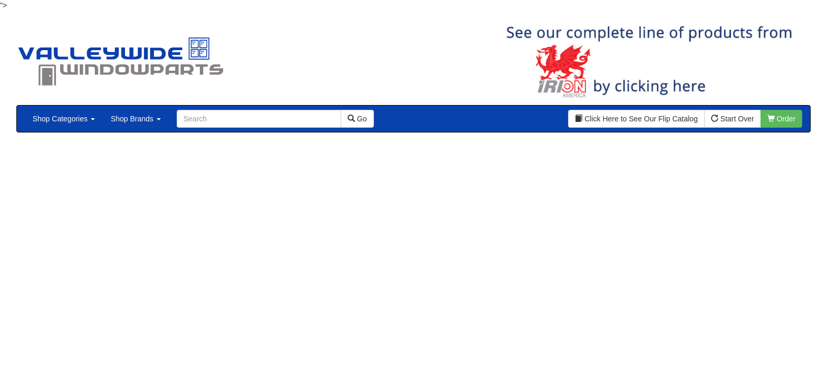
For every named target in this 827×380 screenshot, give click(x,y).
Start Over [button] (732, 119)
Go (357, 119)
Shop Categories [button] (64, 119)
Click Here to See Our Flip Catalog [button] (636, 119)
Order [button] (781, 119)
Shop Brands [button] (136, 119)
